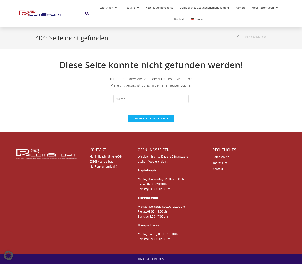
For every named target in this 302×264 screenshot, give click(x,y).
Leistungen (108, 8)
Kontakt (179, 19)
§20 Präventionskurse (159, 7)
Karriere (241, 7)
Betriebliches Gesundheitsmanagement (204, 7)
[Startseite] (238, 36)
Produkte (131, 8)
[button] (8, 255)
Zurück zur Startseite (151, 118)
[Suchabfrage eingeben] (151, 99)
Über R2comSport (265, 8)
